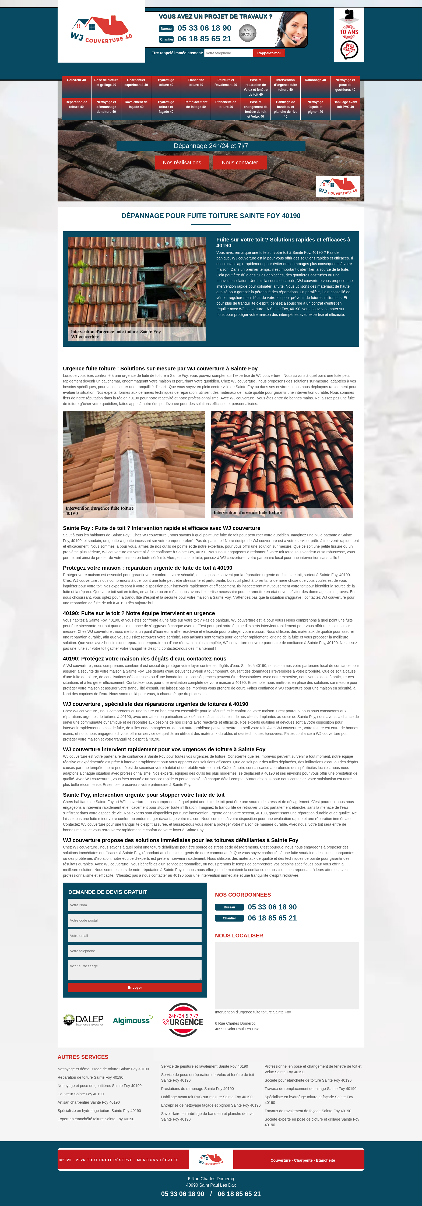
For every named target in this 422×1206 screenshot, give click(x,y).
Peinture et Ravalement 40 (225, 82)
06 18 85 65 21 (199, 38)
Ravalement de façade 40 (136, 104)
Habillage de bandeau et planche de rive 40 (285, 109)
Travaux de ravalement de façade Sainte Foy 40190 (308, 1111)
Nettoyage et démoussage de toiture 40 (106, 107)
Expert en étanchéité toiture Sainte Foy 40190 (96, 1119)
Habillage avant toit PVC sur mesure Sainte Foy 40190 (206, 1097)
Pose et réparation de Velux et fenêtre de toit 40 (256, 87)
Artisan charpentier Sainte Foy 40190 (89, 1102)
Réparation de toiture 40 (76, 104)
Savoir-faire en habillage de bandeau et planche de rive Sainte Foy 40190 (207, 1116)
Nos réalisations (182, 162)
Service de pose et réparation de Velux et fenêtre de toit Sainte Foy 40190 (207, 1077)
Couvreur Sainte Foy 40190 (81, 1094)
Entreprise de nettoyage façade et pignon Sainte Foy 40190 (211, 1105)
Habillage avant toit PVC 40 (345, 104)
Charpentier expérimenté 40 (136, 82)
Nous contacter (240, 162)
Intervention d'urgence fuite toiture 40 (285, 85)
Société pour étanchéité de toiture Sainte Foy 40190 (308, 1080)
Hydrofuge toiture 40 (166, 82)
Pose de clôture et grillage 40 (106, 82)
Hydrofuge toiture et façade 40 (166, 107)
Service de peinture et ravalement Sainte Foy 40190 (204, 1066)
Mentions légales (158, 1160)
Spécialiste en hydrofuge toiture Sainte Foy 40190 (99, 1110)
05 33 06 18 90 (199, 27)
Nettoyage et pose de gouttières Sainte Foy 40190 (100, 1086)
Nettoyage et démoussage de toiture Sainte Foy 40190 (103, 1069)
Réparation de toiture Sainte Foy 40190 (90, 1077)
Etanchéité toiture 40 (196, 82)
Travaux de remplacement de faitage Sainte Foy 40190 (310, 1088)
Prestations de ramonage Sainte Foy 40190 (197, 1088)
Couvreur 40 (76, 80)
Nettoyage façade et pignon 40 (315, 107)
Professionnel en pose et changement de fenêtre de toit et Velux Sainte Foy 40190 (313, 1069)
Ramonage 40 (315, 80)
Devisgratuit (242, 32)
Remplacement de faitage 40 (195, 104)
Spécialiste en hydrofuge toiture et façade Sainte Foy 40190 (309, 1100)
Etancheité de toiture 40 (225, 104)
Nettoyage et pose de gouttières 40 (345, 85)
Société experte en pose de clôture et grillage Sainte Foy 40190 (312, 1122)
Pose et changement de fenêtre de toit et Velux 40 (256, 109)
